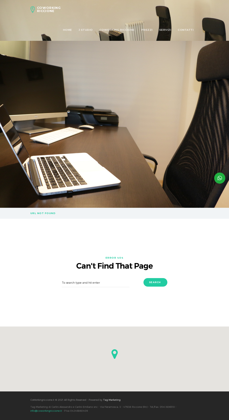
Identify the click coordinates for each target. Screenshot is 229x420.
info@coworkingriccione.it (45, 410)
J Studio (86, 30)
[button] (114, 354)
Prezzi (147, 30)
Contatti (185, 30)
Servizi (165, 30)
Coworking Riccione (117, 30)
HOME (67, 30)
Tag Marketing (112, 399)
